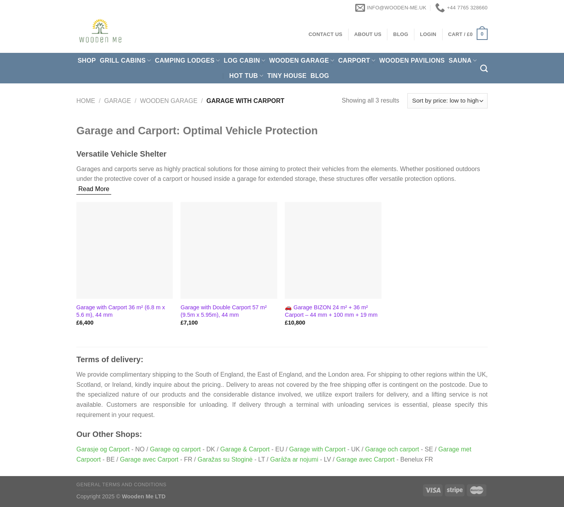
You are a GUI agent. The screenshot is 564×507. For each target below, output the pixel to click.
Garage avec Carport (149, 459)
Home (85, 100)
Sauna (463, 60)
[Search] (484, 68)
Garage (117, 100)
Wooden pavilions (412, 60)
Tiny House (287, 75)
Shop (87, 60)
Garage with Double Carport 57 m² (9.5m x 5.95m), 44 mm (224, 311)
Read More (93, 189)
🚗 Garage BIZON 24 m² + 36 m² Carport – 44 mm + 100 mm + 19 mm (331, 311)
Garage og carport (175, 449)
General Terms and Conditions (121, 484)
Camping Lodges (187, 60)
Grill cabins (125, 60)
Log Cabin (244, 60)
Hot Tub (246, 75)
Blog (320, 75)
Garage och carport (392, 449)
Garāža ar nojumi (294, 459)
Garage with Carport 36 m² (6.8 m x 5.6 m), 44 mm (120, 311)
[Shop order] (447, 100)
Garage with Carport (317, 449)
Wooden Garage (301, 60)
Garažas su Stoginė (225, 459)
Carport (356, 60)
